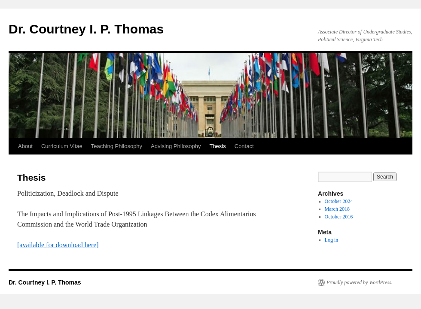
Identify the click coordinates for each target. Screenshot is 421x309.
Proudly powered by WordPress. (359, 282)
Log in (332, 240)
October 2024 (339, 201)
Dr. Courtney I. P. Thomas (86, 29)
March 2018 (337, 209)
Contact (244, 146)
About (25, 146)
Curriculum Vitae (61, 146)
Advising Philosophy (176, 146)
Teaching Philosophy (116, 146)
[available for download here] (58, 244)
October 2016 (339, 217)
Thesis (217, 146)
